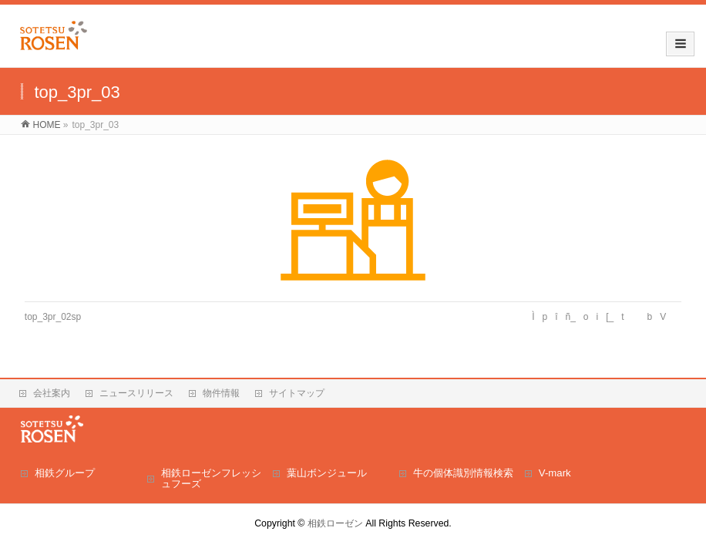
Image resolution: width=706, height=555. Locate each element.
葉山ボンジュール (327, 473)
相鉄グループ (65, 473)
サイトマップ (296, 393)
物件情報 (221, 393)
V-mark (555, 473)
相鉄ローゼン (335, 523)
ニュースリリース (136, 393)
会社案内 (51, 393)
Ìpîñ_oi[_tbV (602, 316)
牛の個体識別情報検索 (463, 473)
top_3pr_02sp (53, 316)
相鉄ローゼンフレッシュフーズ (211, 478)
